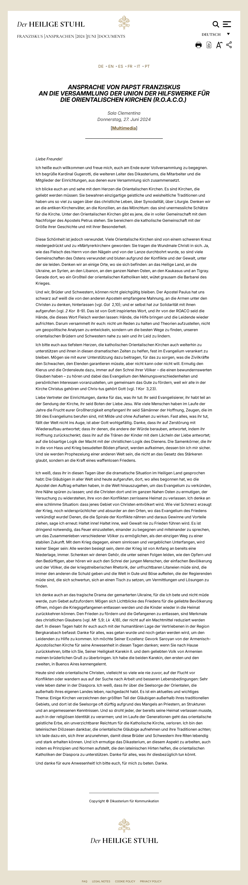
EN (111, 66)
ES (120, 66)
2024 (81, 36)
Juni (92, 36)
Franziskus (30, 36)
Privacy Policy (151, 881)
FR (130, 66)
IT (138, 66)
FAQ (84, 881)
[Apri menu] (226, 24)
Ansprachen (60, 36)
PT (147, 66)
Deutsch (212, 35)
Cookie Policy (125, 881)
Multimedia (124, 128)
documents (112, 36)
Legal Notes (101, 881)
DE (101, 66)
